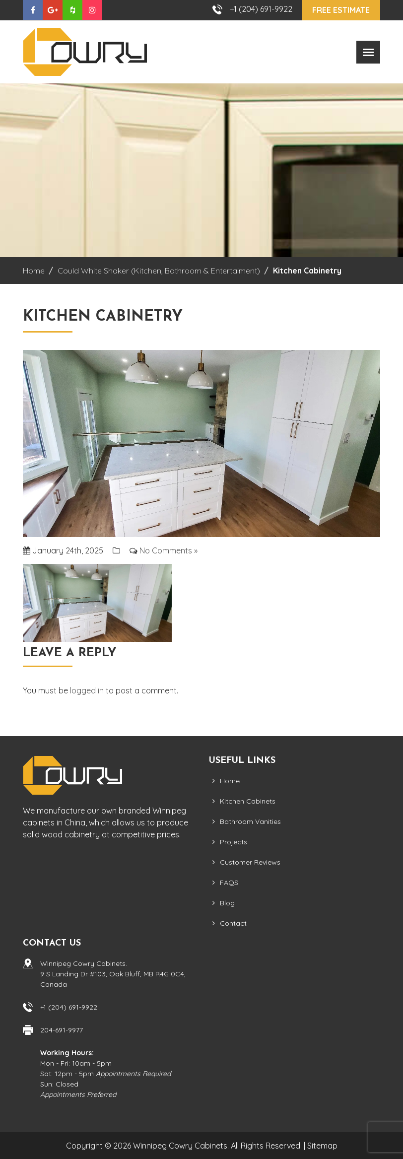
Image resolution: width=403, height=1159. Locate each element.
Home (230, 780)
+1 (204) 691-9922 (261, 9)
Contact (233, 923)
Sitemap (322, 1146)
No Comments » (168, 550)
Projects (233, 841)
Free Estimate (341, 10)
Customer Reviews (250, 862)
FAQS (229, 882)
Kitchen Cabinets (247, 801)
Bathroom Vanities (250, 821)
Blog (227, 902)
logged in (87, 690)
